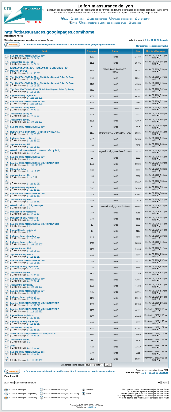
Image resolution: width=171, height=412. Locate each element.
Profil (73, 23)
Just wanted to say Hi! (21, 327)
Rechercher (77, 19)
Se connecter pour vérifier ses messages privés (102, 23)
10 (32, 214)
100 (32, 122)
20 (32, 238)
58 (38, 153)
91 (35, 110)
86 (32, 275)
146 (40, 360)
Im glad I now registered (22, 315)
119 (36, 311)
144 (32, 360)
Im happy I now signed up (23, 236)
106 (32, 98)
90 (32, 110)
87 (35, 275)
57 (35, 153)
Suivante (164, 40)
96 (38, 330)
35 (38, 293)
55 (35, 140)
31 (38, 257)
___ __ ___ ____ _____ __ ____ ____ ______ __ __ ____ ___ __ (40, 181)
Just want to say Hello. (21, 199)
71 (35, 58)
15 (35, 146)
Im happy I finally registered (24, 218)
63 (35, 79)
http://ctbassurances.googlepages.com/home (49, 32)
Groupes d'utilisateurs (120, 19)
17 (38, 263)
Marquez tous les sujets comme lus (152, 46)
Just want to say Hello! (21, 254)
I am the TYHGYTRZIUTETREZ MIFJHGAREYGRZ (34, 163)
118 (32, 311)
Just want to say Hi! (20, 144)
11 (35, 214)
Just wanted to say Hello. (22, 62)
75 (32, 64)
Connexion (135, 23)
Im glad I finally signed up (23, 187)
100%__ (14, 346)
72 (38, 58)
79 (35, 250)
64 (38, 79)
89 (32, 281)
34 (35, 293)
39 (155, 40)
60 (32, 116)
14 (32, 146)
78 (38, 134)
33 (32, 293)
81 (32, 73)
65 (38, 202)
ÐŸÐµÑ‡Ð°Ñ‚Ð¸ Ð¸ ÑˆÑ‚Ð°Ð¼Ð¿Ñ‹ (27, 205)
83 (38, 73)
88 (38, 275)
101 (36, 122)
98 (35, 317)
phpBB (80, 405)
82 (35, 73)
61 (35, 116)
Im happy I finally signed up (24, 321)
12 (38, 214)
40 (158, 40)
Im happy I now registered (23, 138)
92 (38, 110)
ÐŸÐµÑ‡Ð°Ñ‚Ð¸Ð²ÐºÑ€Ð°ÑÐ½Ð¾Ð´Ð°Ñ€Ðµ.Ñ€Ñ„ (35, 132)
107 (36, 98)
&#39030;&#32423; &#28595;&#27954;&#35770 (33, 333)
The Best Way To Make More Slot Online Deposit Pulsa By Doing (42, 89)
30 (35, 257)
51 (32, 189)
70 (32, 58)
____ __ (14, 358)
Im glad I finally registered (23, 95)
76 (35, 64)
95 (35, 330)
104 (40, 104)
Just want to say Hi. (20, 120)
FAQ (64, 19)
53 (38, 189)
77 (38, 64)
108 (40, 98)
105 (36, 165)
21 (35, 238)
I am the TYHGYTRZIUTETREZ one (27, 101)
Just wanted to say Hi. (21, 114)
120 (40, 311)
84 (38, 305)
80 (38, 250)
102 (32, 104)
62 (32, 79)
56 (38, 140)
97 (32, 317)
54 (32, 140)
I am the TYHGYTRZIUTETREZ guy (27, 56)
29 (32, 257)
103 (36, 104)
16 (38, 146)
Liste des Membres (97, 19)
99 (38, 317)
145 (36, 360)
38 (152, 40)
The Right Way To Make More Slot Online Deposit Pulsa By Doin (42, 77)
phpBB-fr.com (91, 407)
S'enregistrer (142, 19)
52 (35, 189)
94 (32, 330)
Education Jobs (18, 169)
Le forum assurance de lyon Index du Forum (45, 44)
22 (38, 238)
